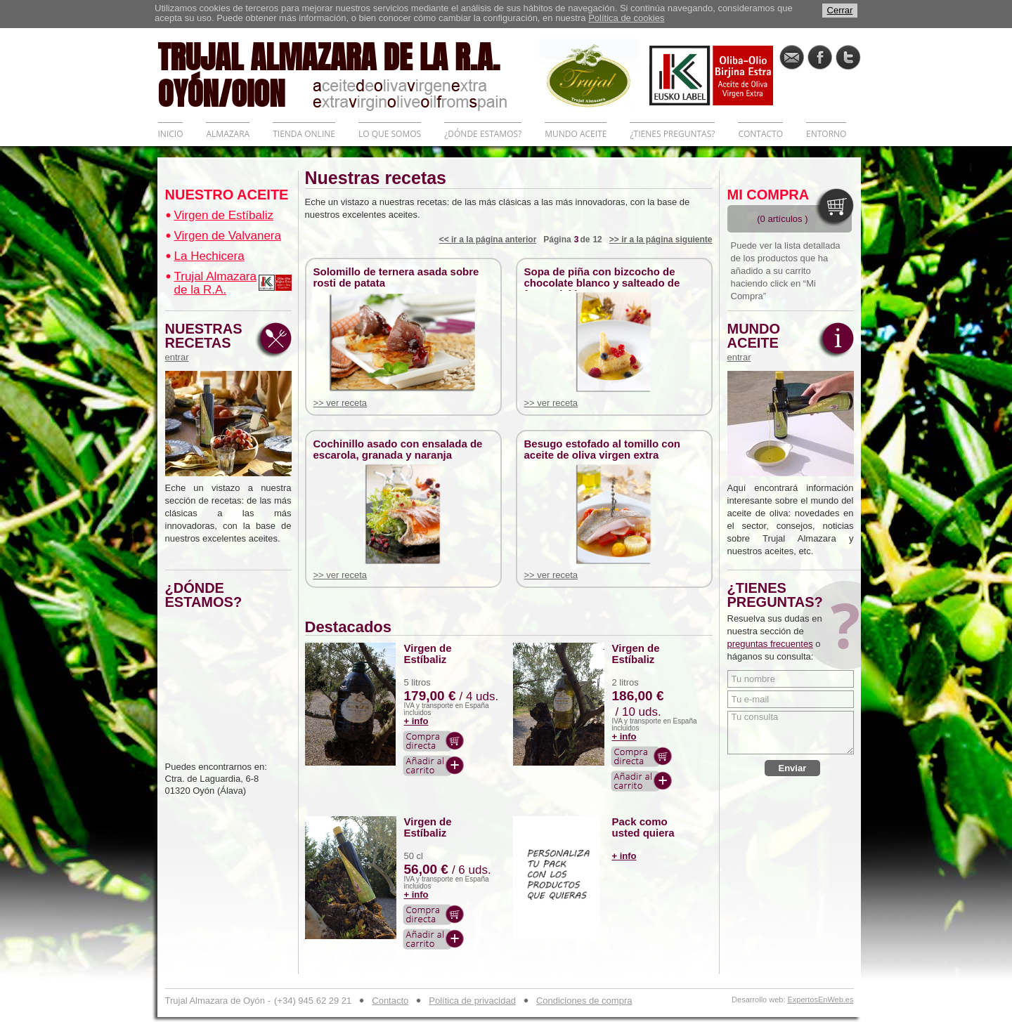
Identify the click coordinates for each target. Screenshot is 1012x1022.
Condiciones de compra (584, 1000)
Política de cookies (626, 18)
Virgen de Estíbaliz (223, 215)
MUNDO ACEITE (575, 134)
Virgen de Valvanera (227, 235)
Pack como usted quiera (643, 827)
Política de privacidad (472, 1000)
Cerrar (840, 10)
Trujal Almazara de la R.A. (215, 283)
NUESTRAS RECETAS (207, 342)
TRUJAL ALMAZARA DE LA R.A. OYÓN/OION (348, 74)
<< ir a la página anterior (488, 239)
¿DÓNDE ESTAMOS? (482, 134)
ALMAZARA (227, 134)
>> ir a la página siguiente (661, 239)
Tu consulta (790, 732)
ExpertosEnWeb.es (821, 1000)
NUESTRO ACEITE (227, 195)
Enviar (793, 768)
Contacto (390, 1000)
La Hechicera (209, 256)
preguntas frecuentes (770, 643)
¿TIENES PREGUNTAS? (672, 134)
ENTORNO (826, 134)
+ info (416, 721)
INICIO (170, 134)
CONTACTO (760, 134)
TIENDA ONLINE (304, 134)
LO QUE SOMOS (389, 134)
